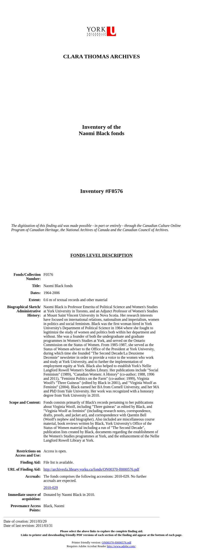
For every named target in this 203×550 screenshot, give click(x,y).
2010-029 (51, 488)
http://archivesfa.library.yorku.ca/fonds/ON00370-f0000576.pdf (91, 469)
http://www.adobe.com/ (121, 546)
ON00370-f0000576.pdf (116, 542)
